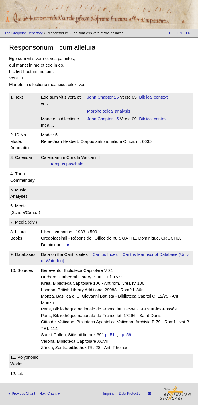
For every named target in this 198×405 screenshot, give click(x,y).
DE (171, 33)
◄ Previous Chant (21, 394)
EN (179, 33)
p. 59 (126, 334)
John (92, 97)
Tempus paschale (68, 163)
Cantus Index (105, 254)
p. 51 (110, 334)
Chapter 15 (107, 97)
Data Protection (130, 394)
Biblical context (153, 97)
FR (188, 33)
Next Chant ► (50, 394)
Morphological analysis (108, 111)
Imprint (108, 394)
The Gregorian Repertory (23, 33)
